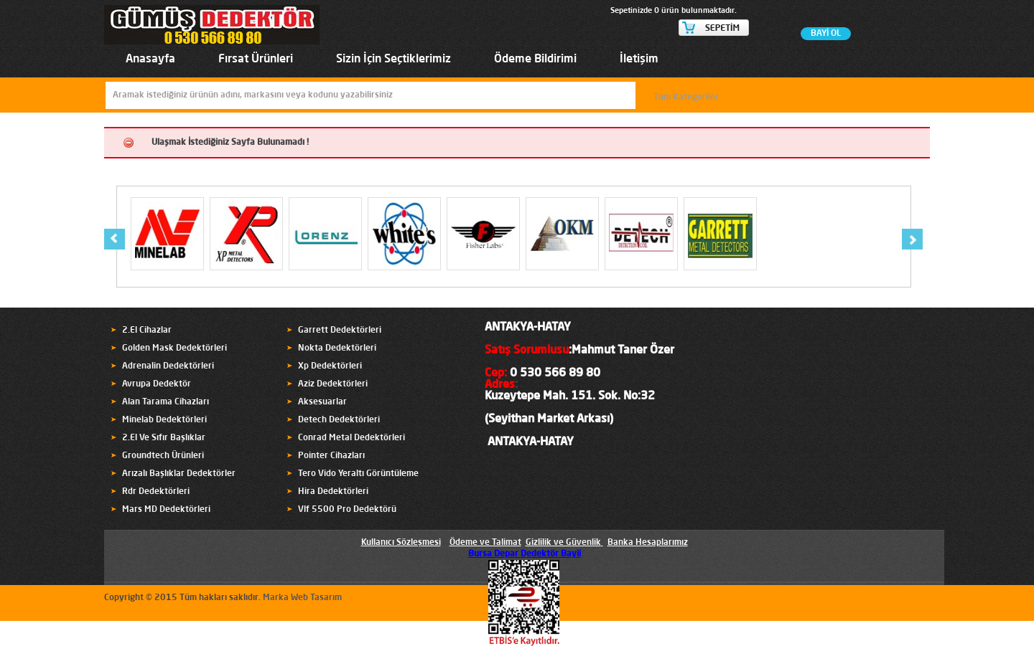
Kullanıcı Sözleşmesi (401, 542)
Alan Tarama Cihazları (165, 402)
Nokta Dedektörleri (337, 348)
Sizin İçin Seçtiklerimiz (393, 59)
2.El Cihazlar (147, 330)
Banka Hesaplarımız (647, 542)
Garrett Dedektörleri (339, 330)
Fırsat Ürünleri (255, 59)
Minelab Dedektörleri (164, 420)
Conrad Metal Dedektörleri (351, 438)
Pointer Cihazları (331, 456)
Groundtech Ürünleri (163, 456)
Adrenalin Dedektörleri (168, 366)
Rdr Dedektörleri (156, 492)
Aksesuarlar (322, 402)
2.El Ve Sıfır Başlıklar (163, 438)
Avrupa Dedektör (156, 384)
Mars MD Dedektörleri (166, 509)
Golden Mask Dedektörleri (174, 348)
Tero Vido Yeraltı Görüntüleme (358, 474)
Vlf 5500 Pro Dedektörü (347, 509)
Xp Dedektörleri (330, 366)
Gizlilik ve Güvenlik (563, 542)
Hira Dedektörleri (333, 492)
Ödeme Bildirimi (535, 59)
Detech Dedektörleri (339, 420)
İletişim (639, 59)
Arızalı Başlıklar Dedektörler (179, 474)
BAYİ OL (826, 33)
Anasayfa (150, 59)
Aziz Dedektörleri (333, 384)
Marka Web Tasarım (302, 598)
